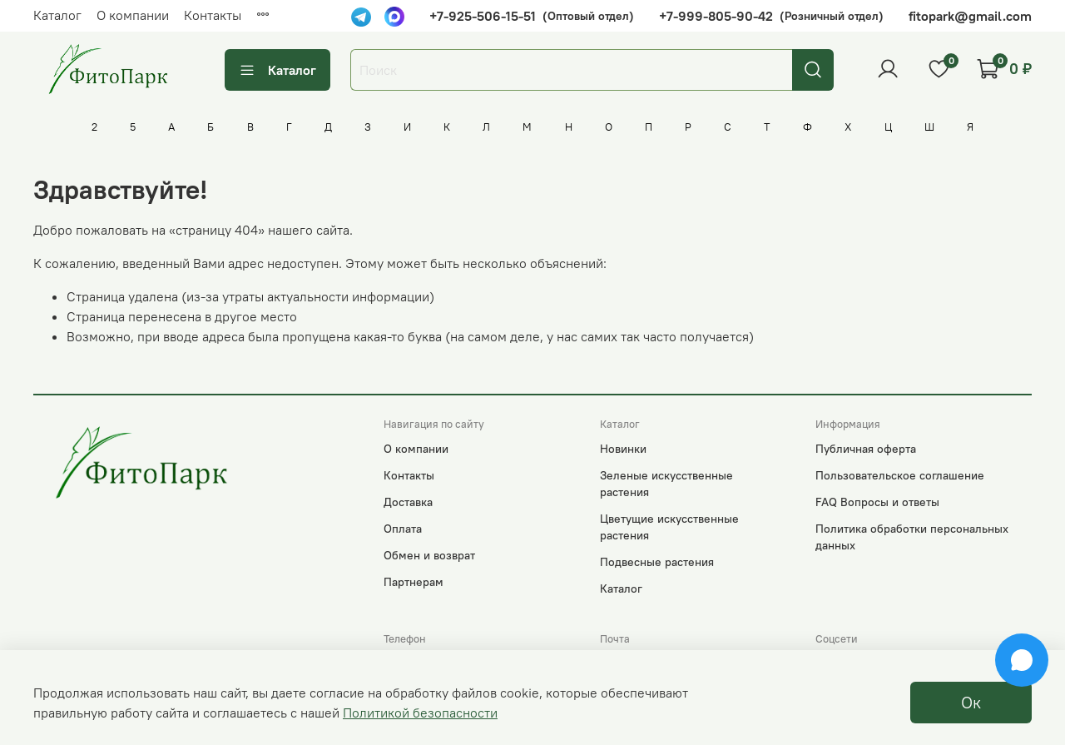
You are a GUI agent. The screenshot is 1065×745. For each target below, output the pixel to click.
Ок (971, 702)
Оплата (403, 528)
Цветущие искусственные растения (669, 527)
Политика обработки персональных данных (911, 537)
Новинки (623, 448)
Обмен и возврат (429, 555)
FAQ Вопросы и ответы (877, 501)
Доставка (408, 501)
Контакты (212, 15)
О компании (133, 15)
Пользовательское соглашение (899, 475)
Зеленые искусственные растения (666, 483)
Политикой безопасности (420, 712)
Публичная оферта (865, 448)
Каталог (57, 15)
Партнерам (413, 581)
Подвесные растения (657, 561)
